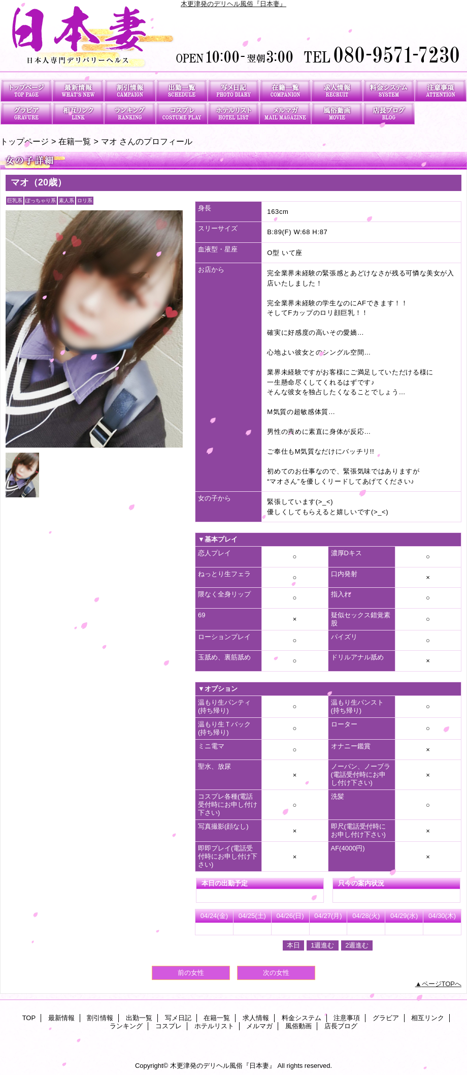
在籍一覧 (285, 90)
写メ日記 (233, 90)
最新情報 (78, 90)
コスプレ (182, 113)
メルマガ (285, 113)
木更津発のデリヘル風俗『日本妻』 (233, 4)
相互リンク (78, 113)
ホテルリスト (233, 113)
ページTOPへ (442, 984)
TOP (26, 90)
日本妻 (233, 39)
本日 (293, 945)
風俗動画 (337, 113)
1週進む (322, 945)
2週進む (357, 945)
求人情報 (337, 90)
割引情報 (130, 90)
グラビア (26, 113)
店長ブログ (389, 113)
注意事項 (440, 90)
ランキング (130, 113)
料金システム (389, 90)
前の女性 (191, 972)
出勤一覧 (182, 90)
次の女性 (276, 972)
